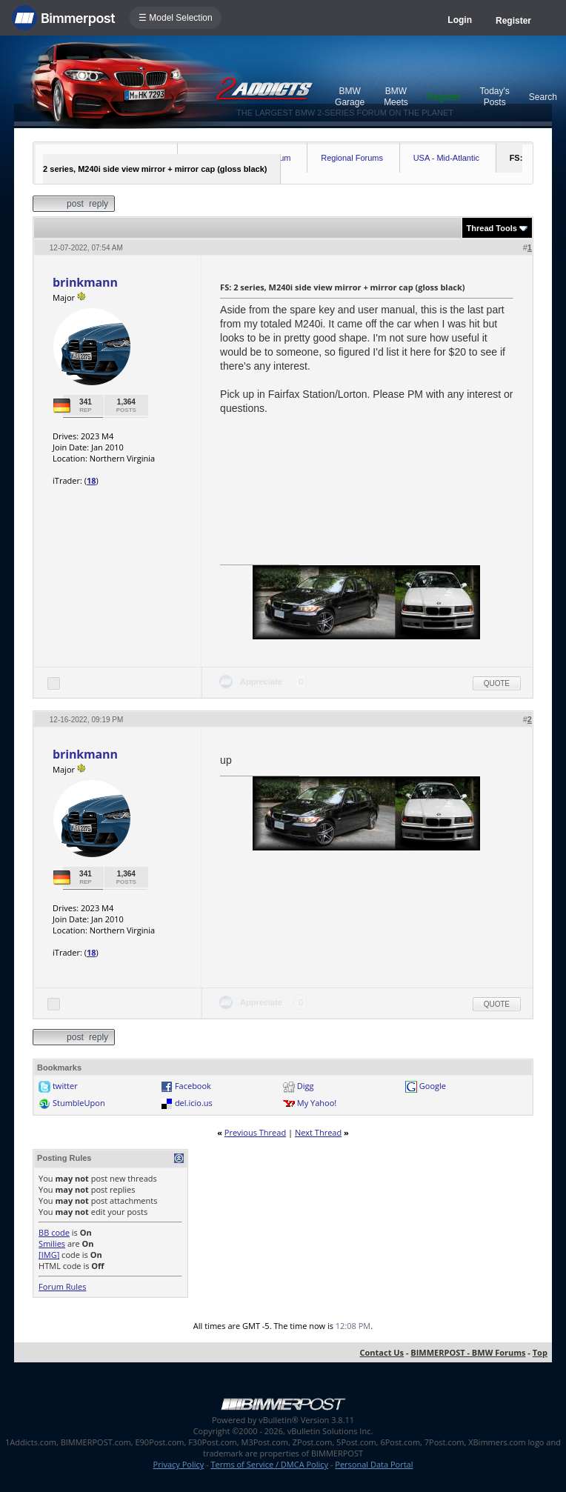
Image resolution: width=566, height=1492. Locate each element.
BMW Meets (396, 96)
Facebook (193, 1085)
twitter (65, 1085)
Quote (497, 683)
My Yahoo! (316, 1102)
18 (91, 480)
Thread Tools (492, 228)
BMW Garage (349, 96)
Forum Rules (62, 1286)
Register (513, 21)
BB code (54, 1232)
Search (543, 97)
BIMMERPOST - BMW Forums (467, 1352)
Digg (305, 1085)
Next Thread (318, 1132)
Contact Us (382, 1352)
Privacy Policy (178, 1464)
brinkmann (85, 282)
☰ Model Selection (176, 18)
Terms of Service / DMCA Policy (269, 1464)
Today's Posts (495, 96)
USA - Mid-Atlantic (446, 157)
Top (540, 1352)
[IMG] (49, 1254)
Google (432, 1085)
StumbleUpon (79, 1102)
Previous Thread (255, 1132)
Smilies (52, 1243)
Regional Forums (352, 157)
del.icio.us (194, 1102)
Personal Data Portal (374, 1464)
